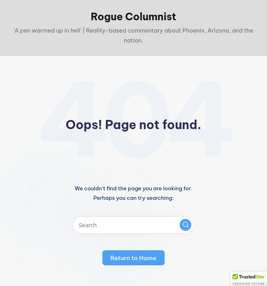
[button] (186, 225)
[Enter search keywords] (133, 225)
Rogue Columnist (133, 16)
